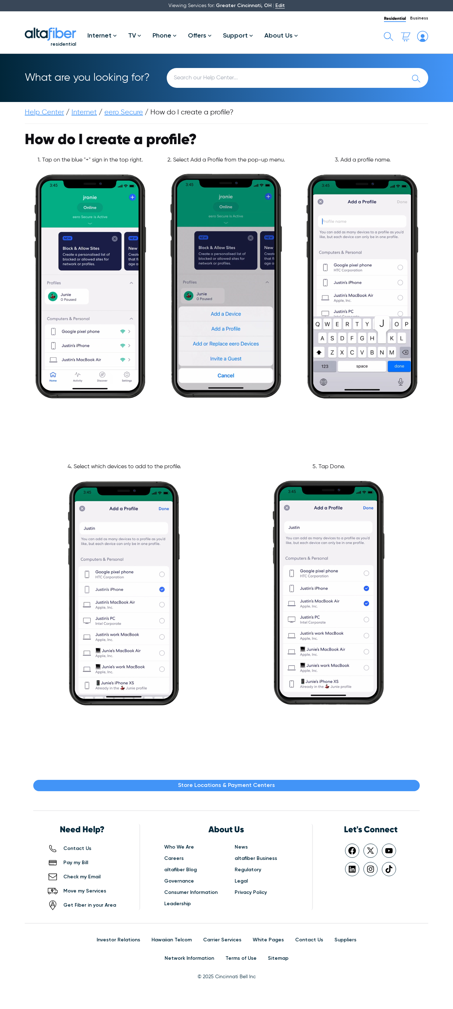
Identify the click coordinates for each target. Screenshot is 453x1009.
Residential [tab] (395, 18)
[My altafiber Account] (422, 36)
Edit (280, 5)
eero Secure (123, 112)
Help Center (44, 112)
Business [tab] (419, 18)
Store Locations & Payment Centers (226, 785)
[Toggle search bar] (388, 36)
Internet (84, 112)
